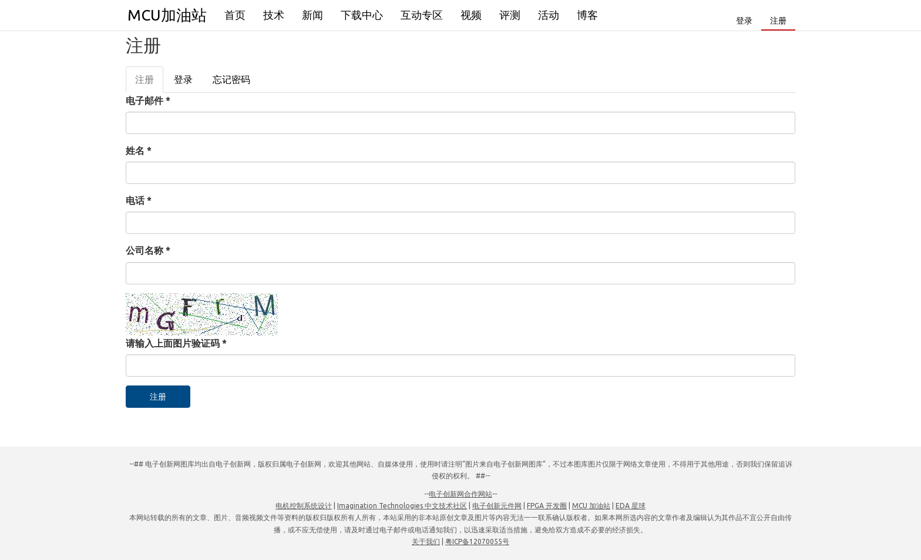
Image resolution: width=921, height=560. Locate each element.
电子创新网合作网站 (460, 494)
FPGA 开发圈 (547, 505)
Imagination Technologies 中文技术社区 (402, 505)
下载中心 (362, 15)
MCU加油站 (167, 15)
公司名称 (148, 250)
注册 (778, 20)
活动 (548, 15)
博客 (587, 15)
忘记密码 (231, 79)
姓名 (139, 150)
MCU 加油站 (591, 505)
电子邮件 (148, 100)
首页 (235, 15)
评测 (509, 15)
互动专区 (422, 15)
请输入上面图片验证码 (176, 343)
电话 (139, 200)
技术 (273, 15)
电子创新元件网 (497, 505)
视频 (471, 15)
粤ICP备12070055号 (477, 541)
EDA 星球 (631, 505)
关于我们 (426, 541)
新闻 (312, 15)
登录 (744, 20)
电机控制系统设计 (303, 505)
